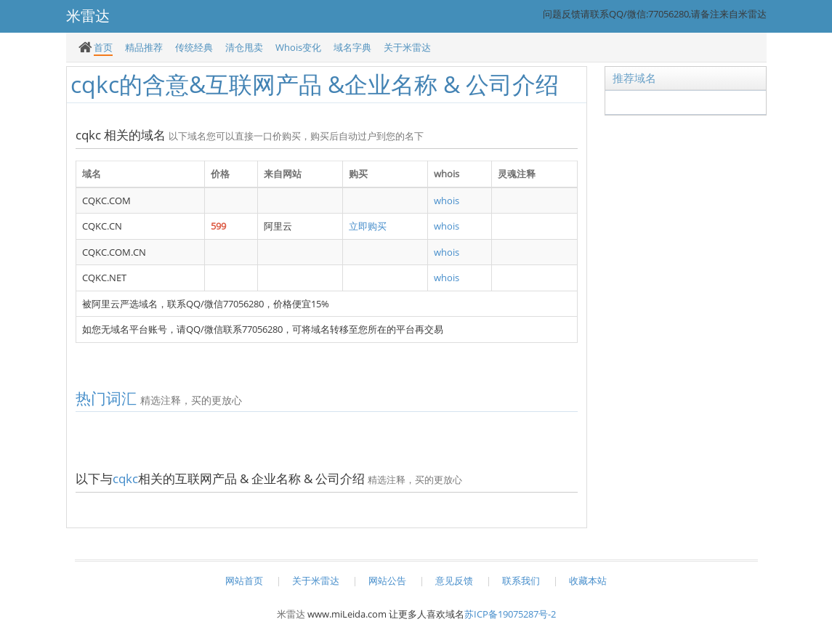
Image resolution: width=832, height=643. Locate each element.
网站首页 (244, 580)
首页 (103, 47)
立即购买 (368, 225)
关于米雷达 (407, 47)
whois (446, 200)
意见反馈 (454, 580)
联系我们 (521, 580)
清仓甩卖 (244, 47)
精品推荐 (144, 47)
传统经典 (194, 47)
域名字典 (352, 47)
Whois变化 (298, 47)
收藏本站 (588, 580)
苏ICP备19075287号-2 (510, 613)
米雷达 (291, 613)
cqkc (125, 478)
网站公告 (387, 580)
